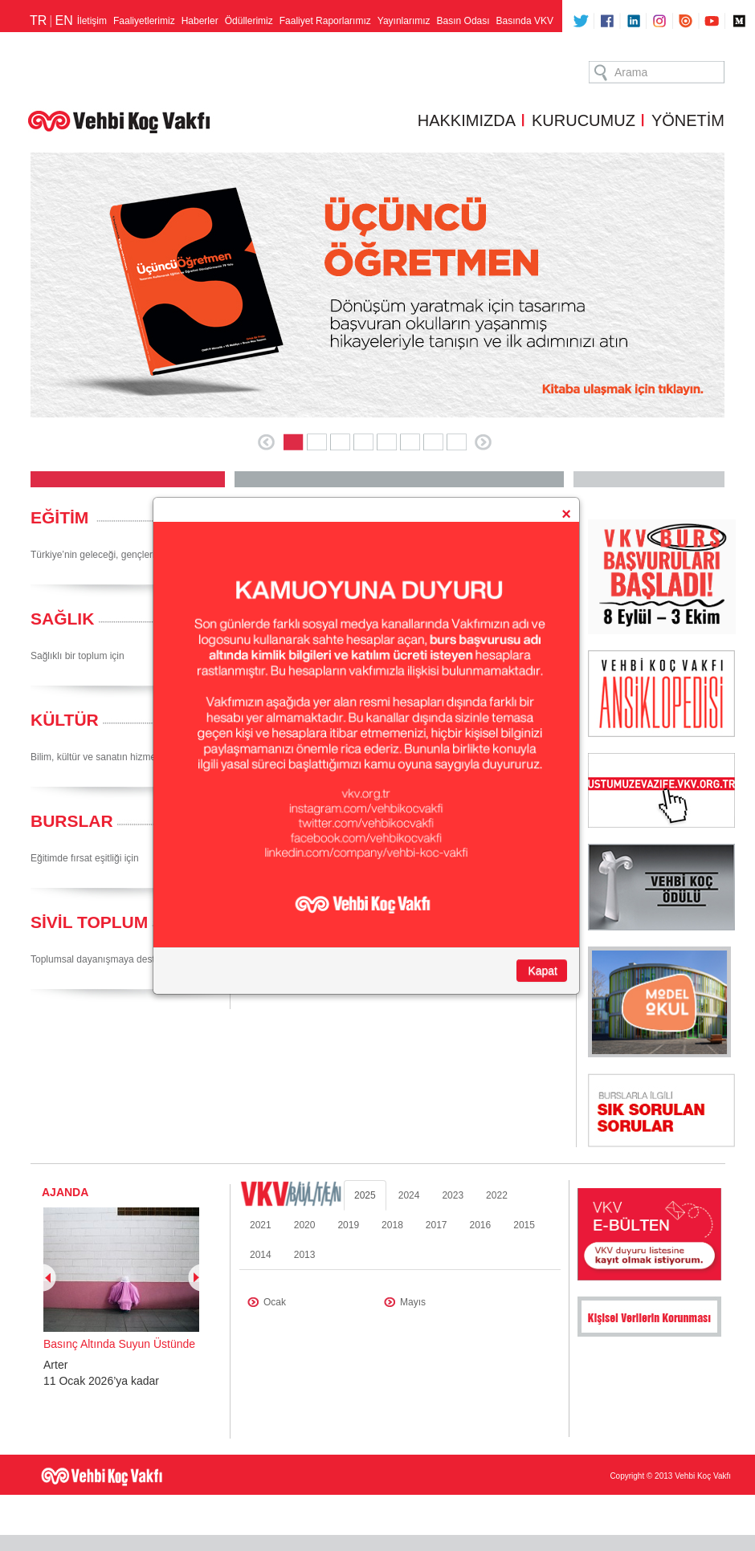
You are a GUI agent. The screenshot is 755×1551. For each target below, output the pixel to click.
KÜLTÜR (65, 719)
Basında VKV (524, 20)
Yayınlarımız (404, 20)
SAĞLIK (62, 618)
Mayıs (413, 1302)
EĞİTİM (59, 517)
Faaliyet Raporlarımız (325, 20)
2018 (392, 1225)
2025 (365, 1195)
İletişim (92, 20)
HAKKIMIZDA (467, 120)
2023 (452, 1195)
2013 (305, 1254)
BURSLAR (72, 821)
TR (38, 20)
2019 (348, 1225)
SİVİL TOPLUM (89, 922)
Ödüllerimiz (249, 20)
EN (63, 20)
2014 (260, 1254)
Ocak (274, 1302)
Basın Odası (463, 20)
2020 (305, 1225)
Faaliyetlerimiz (144, 20)
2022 (497, 1195)
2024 (409, 1195)
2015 (524, 1225)
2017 (436, 1225)
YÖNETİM (687, 120)
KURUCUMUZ (583, 120)
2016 (481, 1225)
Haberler (200, 20)
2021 (260, 1225)
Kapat (542, 970)
